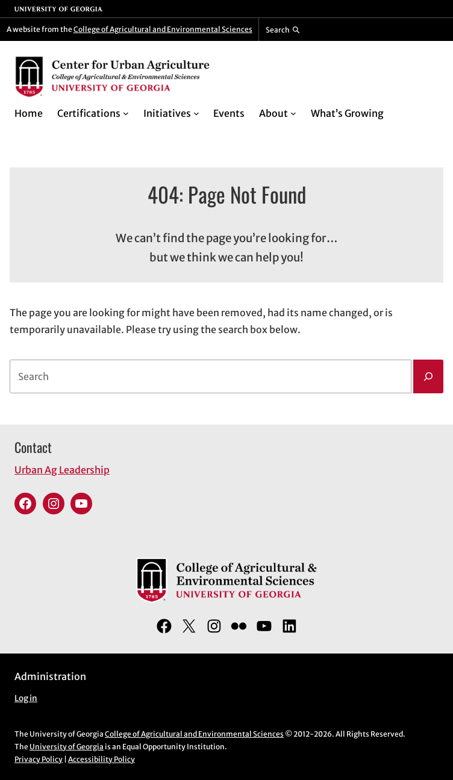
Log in (25, 698)
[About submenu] (293, 113)
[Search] (428, 376)
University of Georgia (67, 746)
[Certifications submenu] (126, 113)
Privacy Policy (38, 759)
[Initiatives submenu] (196, 113)
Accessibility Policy (101, 759)
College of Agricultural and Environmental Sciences (162, 29)
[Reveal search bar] (283, 29)
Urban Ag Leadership (62, 470)
